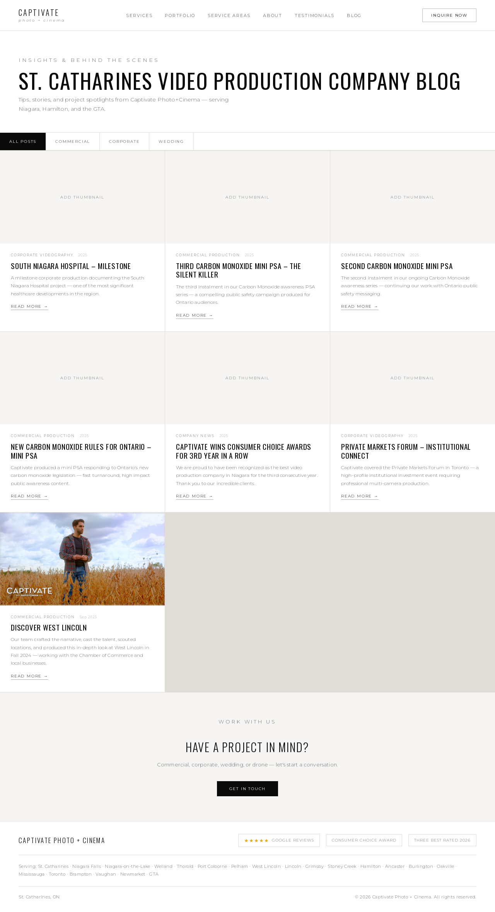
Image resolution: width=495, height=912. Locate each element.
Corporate (124, 141)
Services (139, 15)
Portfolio (180, 15)
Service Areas (229, 15)
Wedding (171, 141)
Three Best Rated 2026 (442, 840)
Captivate (42, 15)
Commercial (72, 141)
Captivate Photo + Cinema (62, 840)
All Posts (22, 141)
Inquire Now (449, 15)
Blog (354, 15)
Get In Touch (247, 788)
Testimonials (315, 15)
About (272, 15)
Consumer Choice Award (364, 840)
